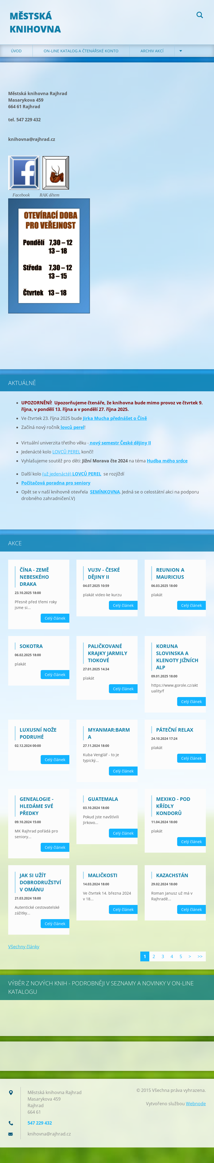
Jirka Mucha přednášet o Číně (115, 422)
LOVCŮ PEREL (66, 455)
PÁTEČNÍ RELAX (174, 733)
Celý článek (55, 621)
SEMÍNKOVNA (105, 495)
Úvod (16, 54)
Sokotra (31, 649)
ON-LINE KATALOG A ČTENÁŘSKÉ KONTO (81, 54)
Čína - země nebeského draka (34, 580)
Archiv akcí (152, 54)
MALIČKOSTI (102, 879)
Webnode (196, 1107)
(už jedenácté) (71, 477)
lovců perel (72, 431)
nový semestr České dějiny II (120, 446)
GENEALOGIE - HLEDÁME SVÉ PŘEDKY (37, 809)
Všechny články (23, 950)
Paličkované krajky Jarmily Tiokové (107, 656)
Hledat (200, 16)
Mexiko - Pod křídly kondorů (173, 809)
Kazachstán (172, 879)
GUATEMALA (103, 802)
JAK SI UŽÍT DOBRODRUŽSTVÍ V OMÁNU (40, 886)
